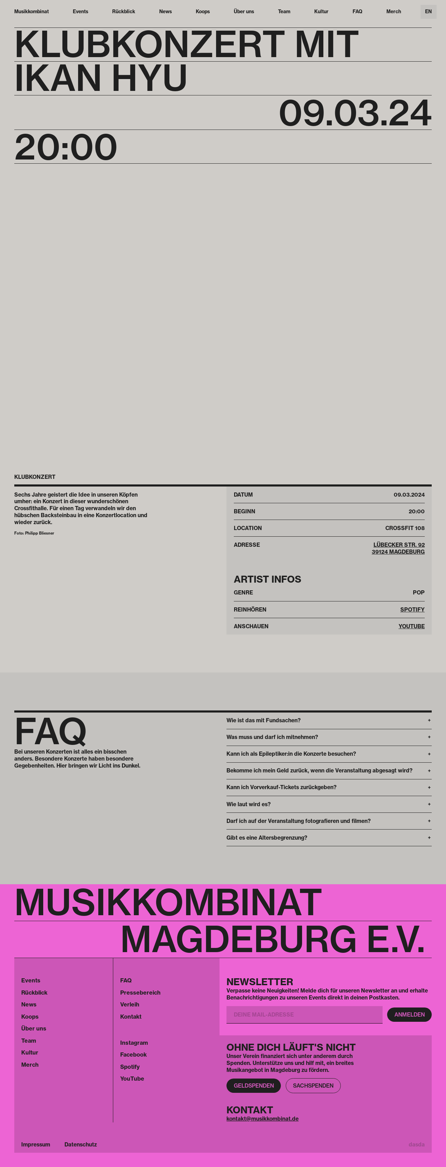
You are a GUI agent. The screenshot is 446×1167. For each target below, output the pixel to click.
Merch (393, 11)
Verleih (129, 1004)
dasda (417, 1144)
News (165, 11)
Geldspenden (254, 1085)
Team (284, 11)
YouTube (132, 1078)
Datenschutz (80, 1144)
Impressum (35, 1144)
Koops (203, 11)
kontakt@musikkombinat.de (262, 1118)
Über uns (244, 11)
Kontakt (130, 1016)
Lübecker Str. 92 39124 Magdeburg (398, 548)
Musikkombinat (31, 11)
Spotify (412, 609)
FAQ (357, 11)
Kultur (321, 11)
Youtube (412, 626)
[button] (329, 721)
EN (428, 11)
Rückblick (123, 11)
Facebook (133, 1054)
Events (80, 11)
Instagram (134, 1042)
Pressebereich (140, 992)
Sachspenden (313, 1085)
